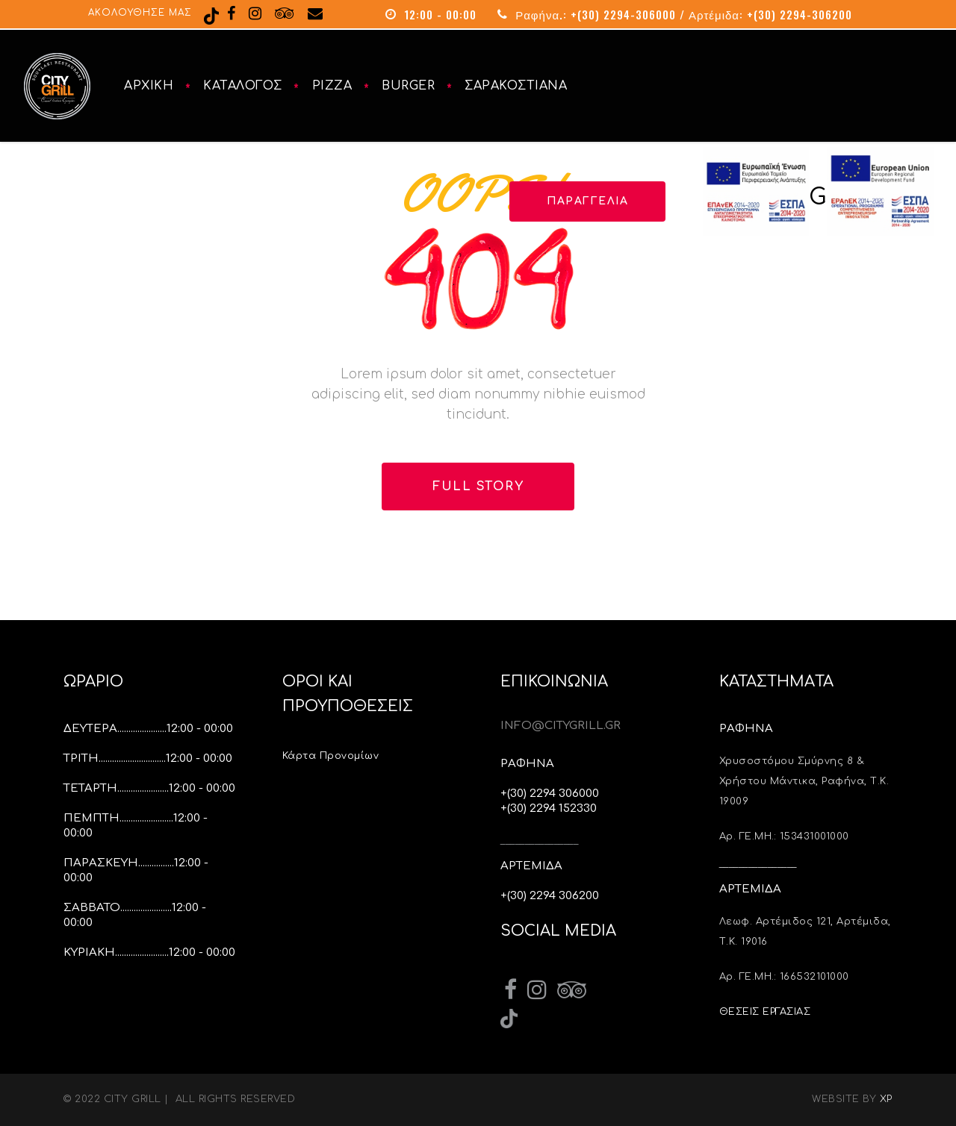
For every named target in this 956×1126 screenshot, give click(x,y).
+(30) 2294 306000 (549, 793)
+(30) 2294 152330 (548, 808)
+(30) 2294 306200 (549, 895)
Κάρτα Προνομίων (332, 756)
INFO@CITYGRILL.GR (560, 725)
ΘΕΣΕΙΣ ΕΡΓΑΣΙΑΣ (765, 1012)
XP (886, 1099)
